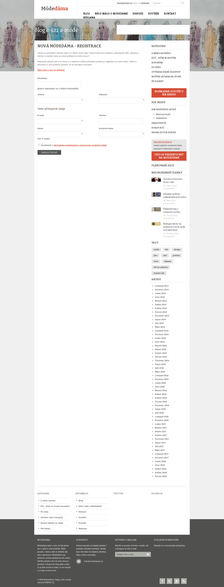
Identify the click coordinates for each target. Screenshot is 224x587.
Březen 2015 (161, 345)
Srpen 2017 (160, 443)
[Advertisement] (153, 29)
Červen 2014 (161, 312)
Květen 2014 (161, 308)
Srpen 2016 (160, 409)
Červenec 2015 (162, 360)
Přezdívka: (42, 78)
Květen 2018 (161, 472)
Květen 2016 (161, 398)
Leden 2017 (160, 424)
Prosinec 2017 (161, 457)
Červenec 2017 (162, 439)
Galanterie (161, 118)
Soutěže (82, 517)
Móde (54, 8)
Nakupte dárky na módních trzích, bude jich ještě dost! (174, 226)
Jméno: (41, 94)
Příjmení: (103, 94)
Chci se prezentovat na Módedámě (169, 156)
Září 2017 (159, 446)
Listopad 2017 (161, 454)
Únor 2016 (160, 387)
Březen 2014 (161, 301)
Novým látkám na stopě (166, 76)
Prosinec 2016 (161, 420)
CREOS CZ (49, 582)
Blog (81, 500)
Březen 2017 (161, 428)
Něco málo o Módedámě (90, 506)
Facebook (162, 581)
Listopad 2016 (161, 416)
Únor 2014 (160, 297)
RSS (184, 581)
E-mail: (40, 115)
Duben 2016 (160, 394)
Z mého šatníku (161, 53)
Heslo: (40, 128)
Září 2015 (159, 368)
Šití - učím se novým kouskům (164, 60)
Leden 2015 (160, 338)
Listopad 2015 (161, 375)
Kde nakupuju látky (164, 109)
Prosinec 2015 (161, 379)
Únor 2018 (160, 465)
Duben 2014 (160, 304)
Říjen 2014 (160, 327)
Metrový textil (163, 114)
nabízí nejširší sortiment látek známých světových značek (169, 145)
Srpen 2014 (160, 319)
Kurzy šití (158, 127)
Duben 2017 (160, 431)
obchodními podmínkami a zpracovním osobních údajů (80, 145)
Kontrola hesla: (106, 128)
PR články (157, 81)
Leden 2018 (160, 461)
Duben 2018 (160, 469)
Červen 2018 (161, 476)
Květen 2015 (161, 353)
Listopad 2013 (161, 286)
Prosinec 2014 (161, 334)
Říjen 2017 (160, 450)
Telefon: (103, 115)
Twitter (169, 581)
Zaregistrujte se (124, 3)
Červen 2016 (161, 401)
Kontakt (82, 523)
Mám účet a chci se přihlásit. (51, 70)
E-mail (177, 581)
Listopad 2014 (161, 331)
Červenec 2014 (162, 316)
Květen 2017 (161, 435)
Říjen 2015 (160, 372)
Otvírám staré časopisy (166, 71)
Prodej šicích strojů (164, 132)
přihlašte (145, 3)
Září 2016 (159, 413)
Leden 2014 (160, 293)
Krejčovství (159, 123)
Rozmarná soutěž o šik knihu (169, 93)
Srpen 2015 (160, 364)
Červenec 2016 (162, 405)
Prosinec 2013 (161, 289)
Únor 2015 (160, 342)
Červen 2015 (161, 357)
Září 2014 (159, 323)
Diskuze (82, 512)
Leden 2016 (160, 383)
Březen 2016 (161, 390)
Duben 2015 (160, 349)
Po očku (156, 67)
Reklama (83, 528)
